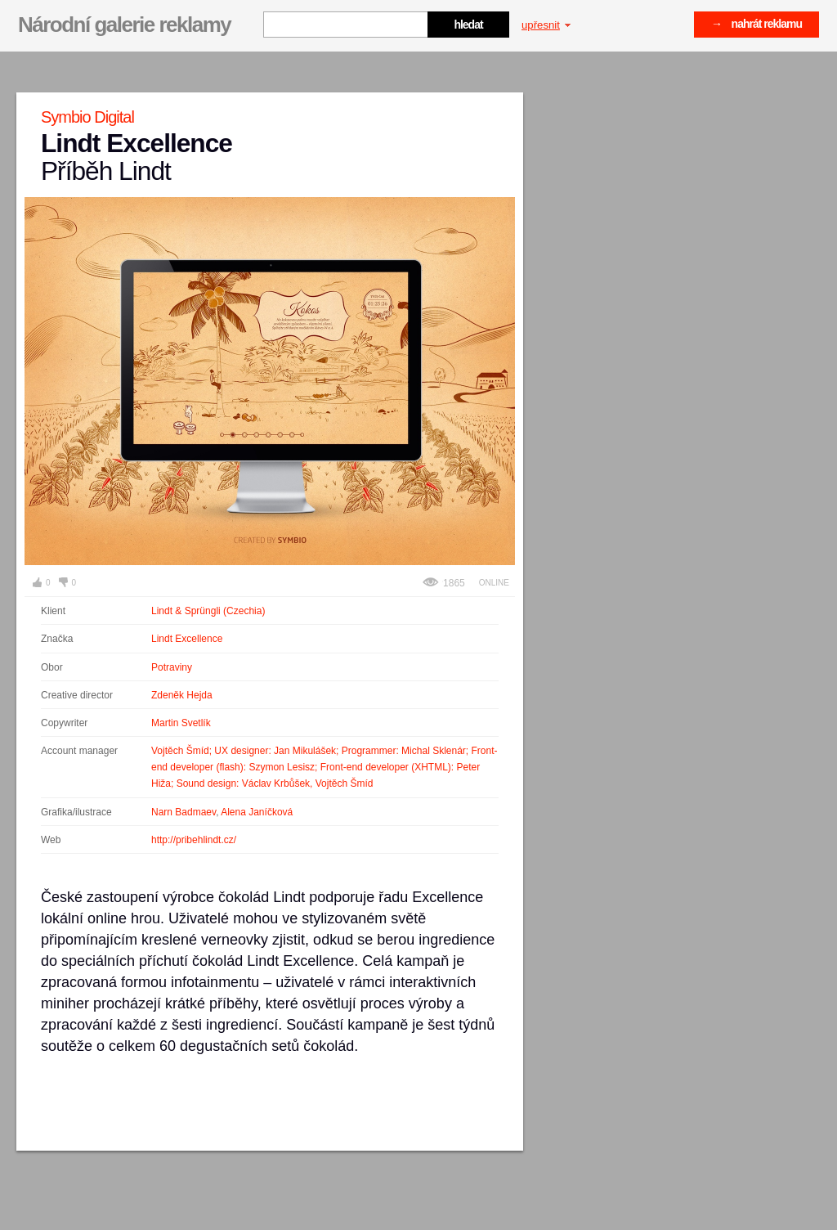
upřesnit (546, 25)
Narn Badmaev (183, 812)
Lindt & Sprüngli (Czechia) (208, 611)
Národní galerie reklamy (124, 24)
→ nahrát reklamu (756, 23)
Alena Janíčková (257, 812)
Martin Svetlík (181, 723)
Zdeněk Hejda (182, 695)
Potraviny (171, 667)
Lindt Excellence (186, 638)
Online (494, 582)
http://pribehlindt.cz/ (193, 840)
